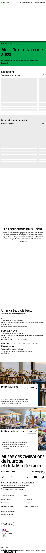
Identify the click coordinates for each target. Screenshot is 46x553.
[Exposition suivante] (43, 75)
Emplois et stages (7, 515)
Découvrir (23, 242)
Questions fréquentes (8, 511)
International (5, 503)
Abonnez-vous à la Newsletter (13, 489)
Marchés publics (30, 550)
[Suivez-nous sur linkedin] (19, 477)
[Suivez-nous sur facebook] (11, 477)
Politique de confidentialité (18, 550)
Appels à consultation (31, 506)
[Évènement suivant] (43, 123)
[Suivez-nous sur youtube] (35, 477)
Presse (26, 496)
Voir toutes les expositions (10, 75)
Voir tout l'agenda (7, 124)
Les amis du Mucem (7, 506)
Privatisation (28, 499)
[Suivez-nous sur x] (27, 477)
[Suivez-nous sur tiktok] (43, 477)
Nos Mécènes (8, 524)
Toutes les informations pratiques (13, 314)
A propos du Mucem (7, 496)
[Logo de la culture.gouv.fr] (7, 533)
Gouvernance (5, 499)
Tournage (27, 503)
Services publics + (40, 550)
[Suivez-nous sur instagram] (3, 477)
